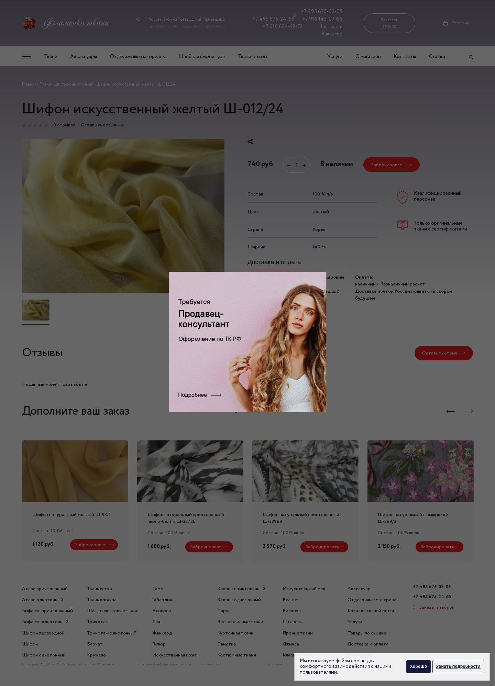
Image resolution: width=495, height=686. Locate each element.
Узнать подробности (458, 666)
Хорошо (418, 666)
